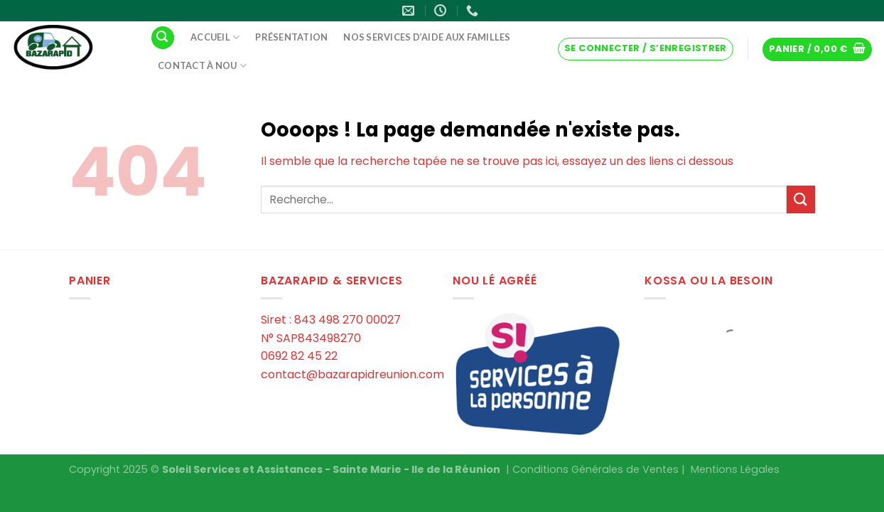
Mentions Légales (735, 469)
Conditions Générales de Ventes (595, 469)
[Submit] (801, 199)
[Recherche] (162, 38)
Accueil (214, 37)
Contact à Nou (202, 66)
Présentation (291, 37)
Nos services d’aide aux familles (426, 37)
